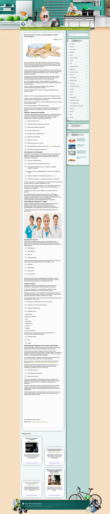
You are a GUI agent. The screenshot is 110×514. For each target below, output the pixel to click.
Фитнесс (72, 111)
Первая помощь (73, 80)
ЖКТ (71, 63)
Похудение (72, 83)
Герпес (71, 55)
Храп (71, 114)
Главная (27, 28)
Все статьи (41, 28)
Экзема (71, 117)
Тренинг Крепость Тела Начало (76, 105)
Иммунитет (72, 69)
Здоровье (33, 441)
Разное (71, 94)
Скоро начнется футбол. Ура (32, 482)
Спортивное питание (74, 100)
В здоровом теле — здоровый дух (81, 145)
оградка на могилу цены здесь (39, 421)
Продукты (69, 28)
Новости (55, 28)
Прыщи (71, 91)
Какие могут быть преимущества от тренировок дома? (81, 139)
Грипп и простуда (73, 58)
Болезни (72, 46)
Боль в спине (73, 49)
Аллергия (72, 43)
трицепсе (53, 175)
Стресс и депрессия (74, 103)
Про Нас (34, 484)
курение (50, 146)
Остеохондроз (73, 77)
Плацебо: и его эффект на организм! (32, 439)
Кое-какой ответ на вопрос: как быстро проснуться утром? (54, 450)
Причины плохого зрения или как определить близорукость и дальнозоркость (54, 471)
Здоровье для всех (74, 66)
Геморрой (72, 52)
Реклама (83, 28)
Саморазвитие (56, 452)
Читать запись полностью (31, 463)
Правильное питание (74, 86)
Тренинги (72, 108)
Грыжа (60, 39)
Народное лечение (74, 72)
